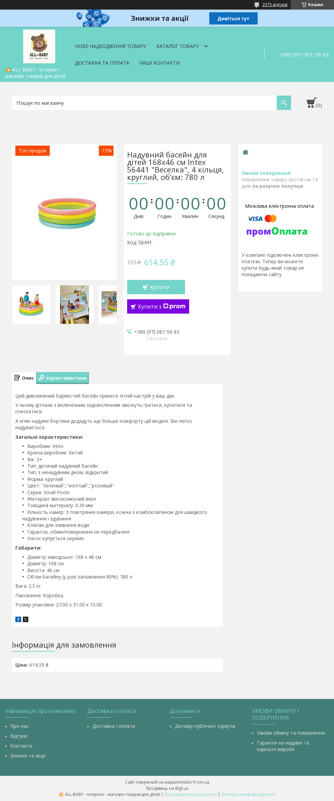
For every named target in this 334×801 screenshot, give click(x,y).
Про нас (19, 726)
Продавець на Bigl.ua (167, 788)
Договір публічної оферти (205, 726)
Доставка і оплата (113, 726)
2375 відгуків (274, 4)
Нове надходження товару (110, 46)
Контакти (21, 745)
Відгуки (18, 736)
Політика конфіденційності (248, 794)
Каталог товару (177, 46)
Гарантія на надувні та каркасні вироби (283, 745)
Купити (159, 287)
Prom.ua (201, 782)
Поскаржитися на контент (190, 794)
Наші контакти (159, 63)
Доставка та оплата (102, 63)
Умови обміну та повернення (291, 733)
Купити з (161, 306)
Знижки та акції (28, 755)
